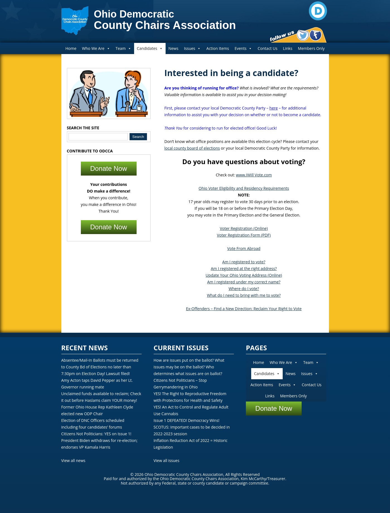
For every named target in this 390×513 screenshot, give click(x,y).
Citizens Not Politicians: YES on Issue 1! (96, 433)
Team (123, 48)
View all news (73, 460)
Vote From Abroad (243, 248)
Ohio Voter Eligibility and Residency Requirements (243, 188)
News (173, 48)
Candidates (150, 48)
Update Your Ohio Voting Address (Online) (244, 275)
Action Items (217, 48)
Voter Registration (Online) (244, 228)
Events (243, 48)
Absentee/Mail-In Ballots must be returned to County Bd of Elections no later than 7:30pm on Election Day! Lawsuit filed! (100, 367)
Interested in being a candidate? (231, 73)
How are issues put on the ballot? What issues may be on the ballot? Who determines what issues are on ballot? (189, 367)
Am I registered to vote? (243, 261)
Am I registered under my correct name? (243, 282)
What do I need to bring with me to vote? (244, 295)
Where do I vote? (244, 288)
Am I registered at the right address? (244, 268)
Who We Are (96, 48)
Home (70, 48)
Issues (192, 48)
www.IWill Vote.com (254, 175)
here (273, 108)
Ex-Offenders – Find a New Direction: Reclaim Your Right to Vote (244, 308)
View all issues (167, 460)
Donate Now (108, 168)
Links (287, 48)
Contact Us (267, 48)
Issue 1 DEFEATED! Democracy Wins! (186, 420)
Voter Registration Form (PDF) (244, 235)
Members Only (311, 48)
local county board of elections (192, 148)
